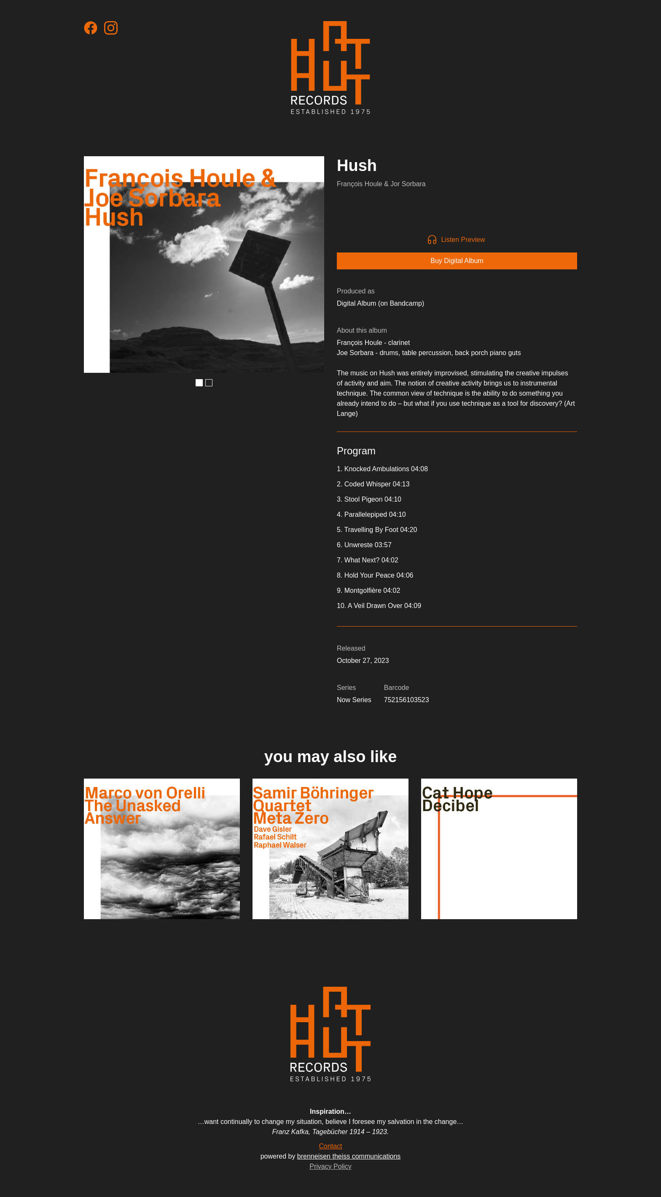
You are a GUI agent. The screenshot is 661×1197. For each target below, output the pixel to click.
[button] (199, 382)
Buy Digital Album (456, 260)
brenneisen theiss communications (348, 1156)
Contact (330, 1146)
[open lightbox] (204, 264)
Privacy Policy (330, 1166)
